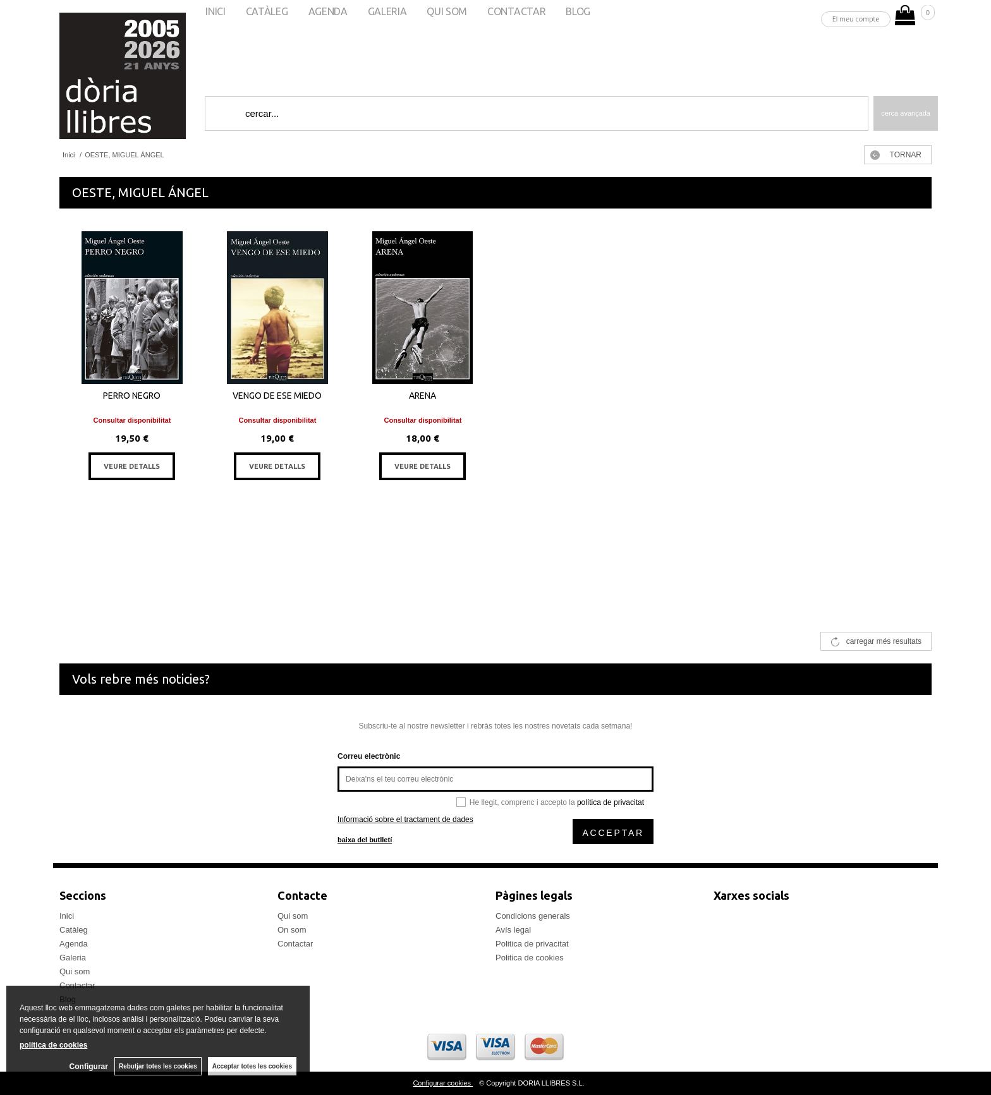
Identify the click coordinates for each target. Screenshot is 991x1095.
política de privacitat (610, 802)
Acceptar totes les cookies (252, 1066)
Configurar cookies (443, 1083)
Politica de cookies (529, 957)
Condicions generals (532, 916)
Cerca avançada (905, 113)
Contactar (295, 943)
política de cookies (53, 1045)
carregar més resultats (883, 641)
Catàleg (73, 930)
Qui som (74, 971)
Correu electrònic (368, 756)
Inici (66, 916)
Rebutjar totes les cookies (158, 1066)
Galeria (72, 957)
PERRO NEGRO (132, 395)
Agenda (73, 943)
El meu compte (856, 18)
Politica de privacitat (532, 943)
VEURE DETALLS (132, 466)
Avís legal (513, 930)
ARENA (422, 395)
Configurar (89, 1066)
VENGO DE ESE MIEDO (277, 395)
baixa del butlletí (364, 840)
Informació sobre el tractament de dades (405, 819)
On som (292, 930)
